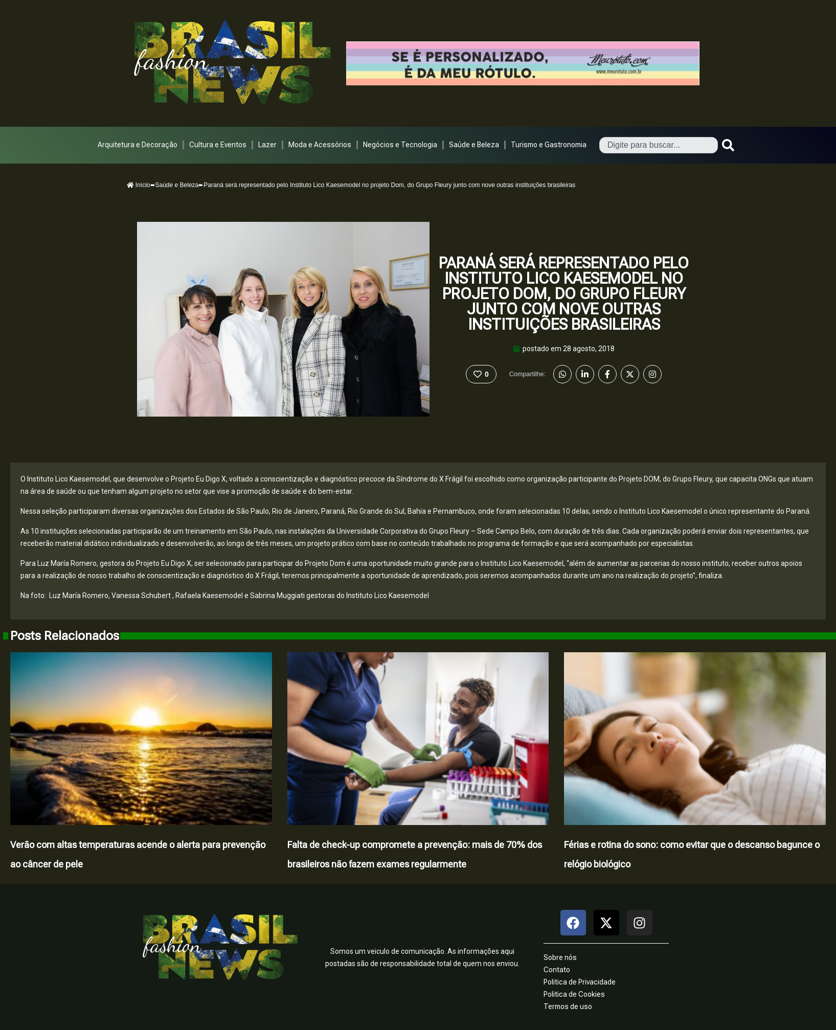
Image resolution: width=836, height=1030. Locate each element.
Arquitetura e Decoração (137, 145)
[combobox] (658, 145)
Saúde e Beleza (474, 145)
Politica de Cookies (574, 994)
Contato (557, 970)
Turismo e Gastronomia (548, 145)
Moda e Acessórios (319, 145)
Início (138, 185)
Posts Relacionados (64, 636)
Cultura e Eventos (217, 145)
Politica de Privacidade (580, 982)
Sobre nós (560, 957)
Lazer (267, 145)
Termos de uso (568, 1006)
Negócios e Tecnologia (400, 145)
